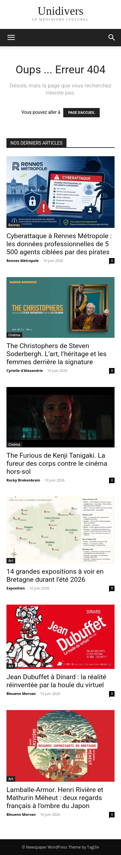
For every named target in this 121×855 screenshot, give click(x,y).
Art (10, 560)
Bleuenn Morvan (21, 693)
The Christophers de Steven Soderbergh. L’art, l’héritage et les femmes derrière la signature (56, 354)
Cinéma (14, 335)
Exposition (15, 588)
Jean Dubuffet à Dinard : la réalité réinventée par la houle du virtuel (56, 681)
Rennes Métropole (22, 260)
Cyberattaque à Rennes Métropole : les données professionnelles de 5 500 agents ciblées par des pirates (59, 244)
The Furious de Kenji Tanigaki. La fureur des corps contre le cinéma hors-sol (56, 463)
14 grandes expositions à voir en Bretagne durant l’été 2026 (55, 575)
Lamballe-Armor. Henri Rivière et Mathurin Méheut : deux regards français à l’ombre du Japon (54, 798)
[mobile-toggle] (11, 37)
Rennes (14, 225)
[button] (112, 37)
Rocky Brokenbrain (23, 480)
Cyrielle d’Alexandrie (24, 370)
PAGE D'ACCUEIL (81, 113)
